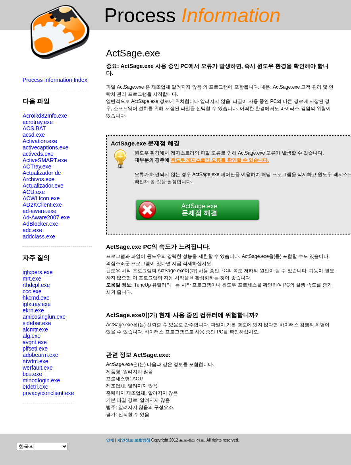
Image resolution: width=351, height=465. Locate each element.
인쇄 (110, 440)
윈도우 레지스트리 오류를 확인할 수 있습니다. (220, 160)
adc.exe (32, 230)
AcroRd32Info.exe (45, 115)
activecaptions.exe (45, 147)
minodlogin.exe (41, 380)
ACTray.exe (37, 166)
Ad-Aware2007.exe (46, 217)
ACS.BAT (34, 128)
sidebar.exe (37, 323)
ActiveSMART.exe (45, 160)
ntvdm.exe (35, 361)
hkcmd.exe (36, 297)
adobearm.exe (40, 355)
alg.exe (31, 336)
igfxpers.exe (37, 272)
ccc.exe (32, 291)
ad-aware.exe (39, 211)
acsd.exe (34, 135)
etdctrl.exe (35, 387)
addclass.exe (39, 236)
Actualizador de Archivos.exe (42, 176)
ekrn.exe (33, 310)
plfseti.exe (35, 348)
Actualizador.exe (43, 185)
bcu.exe (32, 374)
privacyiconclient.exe (48, 393)
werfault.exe (37, 367)
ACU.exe (34, 192)
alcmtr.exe (35, 329)
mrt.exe (32, 278)
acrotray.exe (38, 122)
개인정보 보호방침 (133, 440)
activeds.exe (38, 154)
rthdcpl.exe (36, 285)
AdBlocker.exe (40, 224)
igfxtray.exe (37, 304)
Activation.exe (40, 141)
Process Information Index (55, 80)
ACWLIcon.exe (41, 198)
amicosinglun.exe (44, 317)
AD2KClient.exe (42, 205)
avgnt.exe (35, 342)
